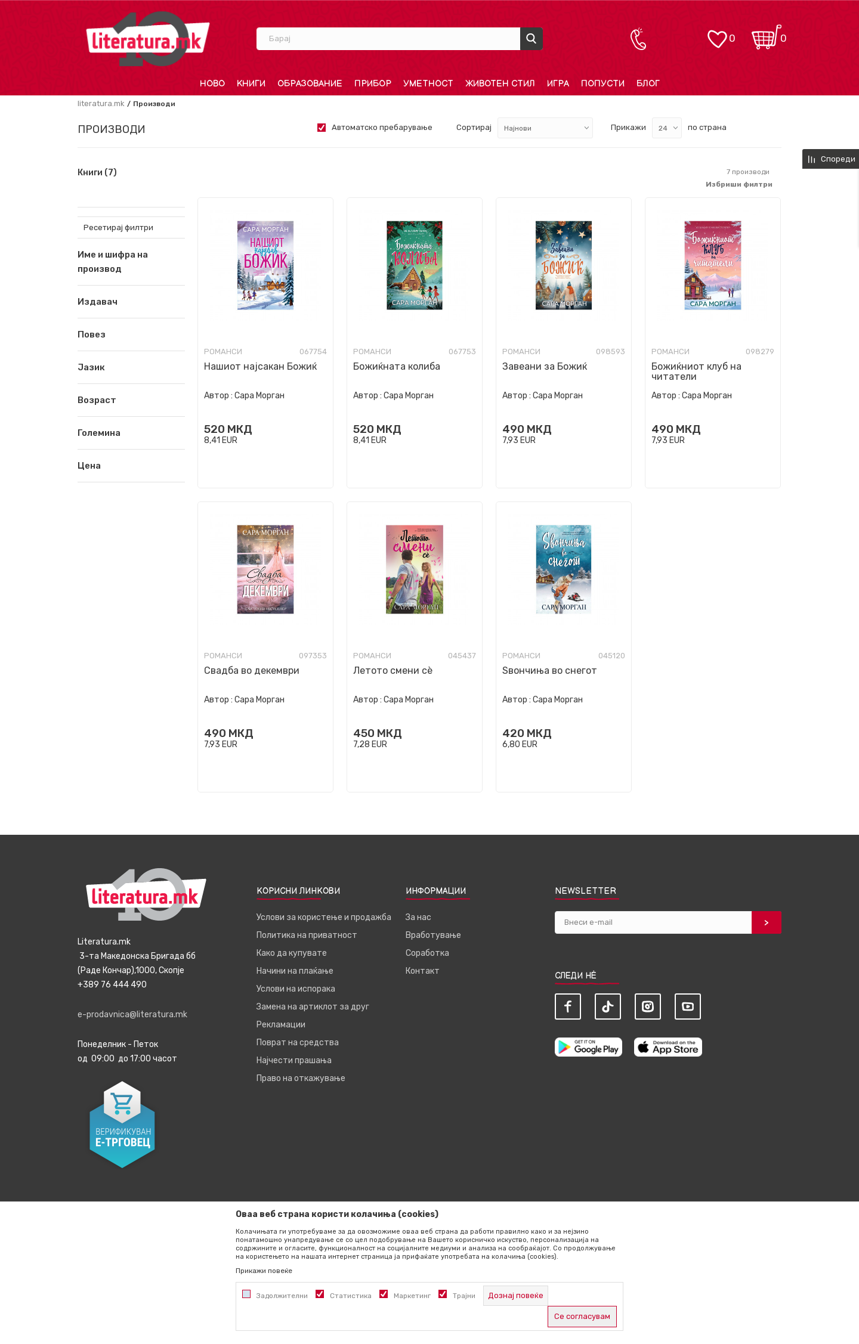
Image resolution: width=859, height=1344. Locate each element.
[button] (131, 302)
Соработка (427, 953)
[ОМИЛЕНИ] (717, 33)
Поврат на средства (298, 1043)
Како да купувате (292, 953)
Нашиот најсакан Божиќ (260, 366)
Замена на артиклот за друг (313, 1007)
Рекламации (281, 1025)
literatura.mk (101, 103)
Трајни (464, 1295)
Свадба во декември (251, 670)
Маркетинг (412, 1295)
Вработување (433, 935)
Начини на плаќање (295, 971)
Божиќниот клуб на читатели (696, 371)
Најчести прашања (294, 1060)
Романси (223, 351)
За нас (418, 917)
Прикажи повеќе (264, 1270)
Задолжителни (282, 1295)
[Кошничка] (766, 33)
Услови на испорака (296, 989)
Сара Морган (259, 396)
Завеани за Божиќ (544, 366)
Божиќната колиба (396, 366)
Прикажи (628, 127)
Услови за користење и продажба (324, 917)
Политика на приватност (307, 935)
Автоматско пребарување (382, 127)
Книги (97, 173)
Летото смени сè (392, 670)
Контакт (423, 971)
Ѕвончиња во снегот (549, 670)
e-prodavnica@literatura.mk (132, 1014)
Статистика (351, 1295)
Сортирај (474, 127)
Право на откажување (301, 1078)
